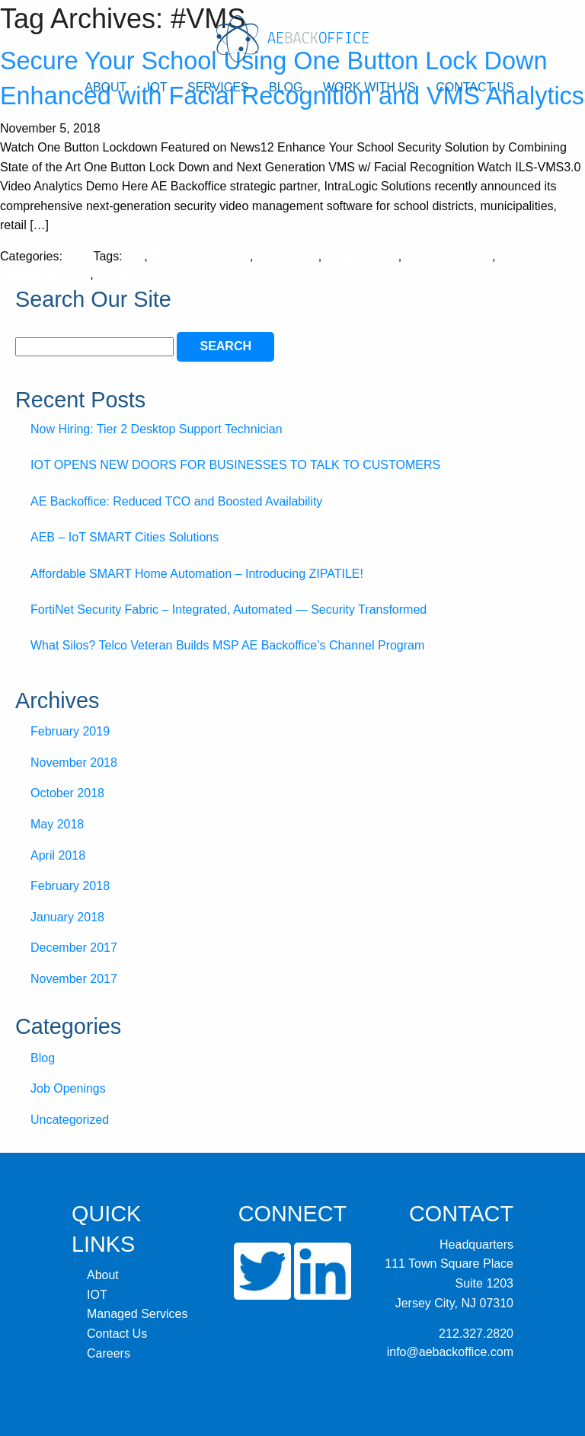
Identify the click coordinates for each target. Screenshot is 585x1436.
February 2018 (70, 885)
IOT (157, 87)
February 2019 (70, 731)
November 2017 (73, 978)
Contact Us (475, 87)
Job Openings (68, 1088)
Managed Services (137, 1313)
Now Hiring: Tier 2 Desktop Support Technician (156, 429)
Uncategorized (69, 1119)
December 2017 (73, 947)
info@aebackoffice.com (450, 1351)
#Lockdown (287, 256)
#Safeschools (361, 256)
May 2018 (57, 824)
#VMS (113, 274)
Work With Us (369, 87)
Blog (285, 87)
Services (218, 87)
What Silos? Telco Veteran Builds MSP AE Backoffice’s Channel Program (227, 645)
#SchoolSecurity (448, 256)
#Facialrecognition (200, 256)
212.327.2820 (476, 1333)
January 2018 (67, 917)
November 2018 (73, 762)
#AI (135, 256)
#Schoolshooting (45, 274)
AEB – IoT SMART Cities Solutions (124, 537)
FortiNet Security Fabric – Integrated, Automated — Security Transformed (228, 609)
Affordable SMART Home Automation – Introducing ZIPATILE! (196, 573)
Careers (108, 1353)
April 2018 (57, 855)
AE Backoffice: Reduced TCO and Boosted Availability (176, 501)
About (105, 87)
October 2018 (67, 793)
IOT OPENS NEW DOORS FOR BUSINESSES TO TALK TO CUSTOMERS (235, 464)
